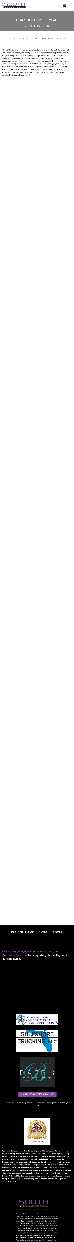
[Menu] (64, 5)
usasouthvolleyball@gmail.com (22, 1103)
